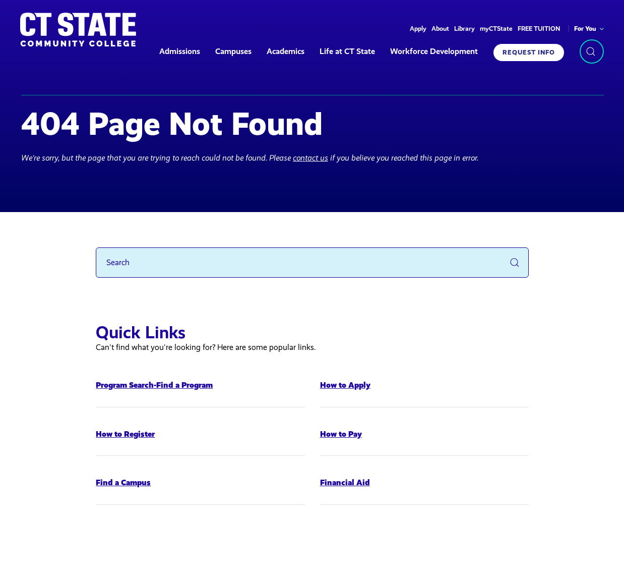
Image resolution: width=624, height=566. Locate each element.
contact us (310, 158)
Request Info (529, 52)
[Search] (312, 262)
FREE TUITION (539, 28)
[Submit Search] (515, 262)
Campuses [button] (233, 51)
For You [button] (585, 28)
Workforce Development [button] (434, 51)
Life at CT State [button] (347, 51)
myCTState (496, 28)
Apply (418, 28)
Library (464, 28)
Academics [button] (285, 51)
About (440, 28)
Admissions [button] (179, 51)
